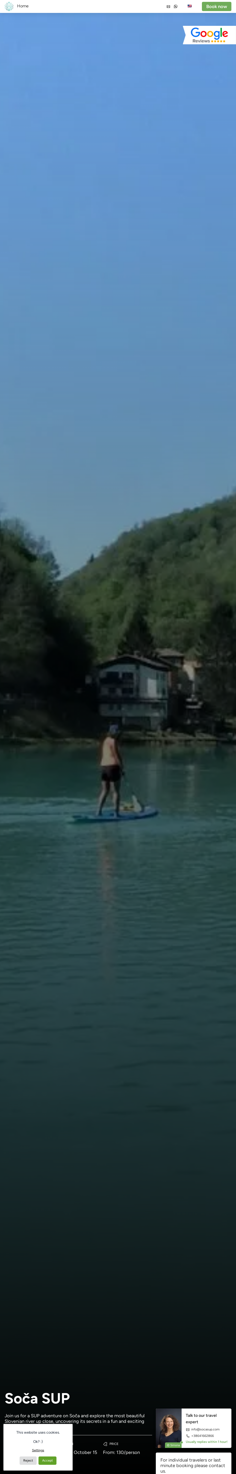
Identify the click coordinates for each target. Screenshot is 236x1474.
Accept (47, 1460)
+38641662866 (200, 1436)
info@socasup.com (203, 1429)
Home (23, 6)
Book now (216, 6)
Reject (28, 1460)
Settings (38, 1450)
